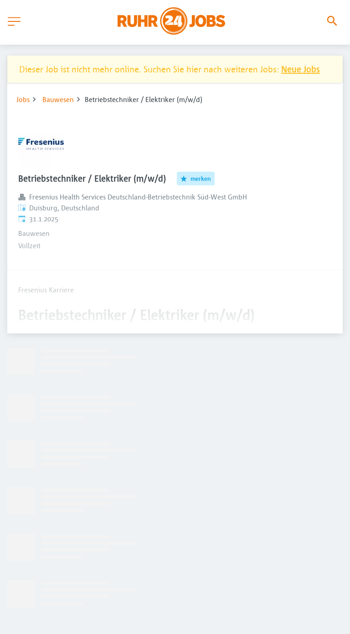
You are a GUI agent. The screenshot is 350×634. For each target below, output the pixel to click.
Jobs (23, 99)
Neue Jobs (300, 69)
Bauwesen (58, 99)
